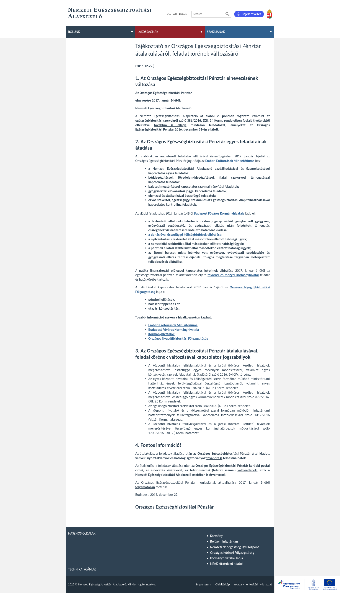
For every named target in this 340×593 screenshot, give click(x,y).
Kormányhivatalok (161, 334)
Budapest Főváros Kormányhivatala (219, 213)
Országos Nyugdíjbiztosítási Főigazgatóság (178, 338)
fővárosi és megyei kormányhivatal (233, 275)
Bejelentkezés (251, 14)
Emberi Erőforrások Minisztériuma (230, 161)
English (183, 13)
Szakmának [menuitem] (216, 32)
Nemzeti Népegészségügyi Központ (234, 547)
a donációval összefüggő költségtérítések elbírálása (184, 235)
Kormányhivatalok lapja (226, 558)
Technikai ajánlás (82, 569)
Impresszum (203, 584)
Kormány (216, 536)
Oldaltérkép (222, 584)
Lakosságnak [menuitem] (147, 32)
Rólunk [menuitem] (74, 32)
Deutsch (172, 13)
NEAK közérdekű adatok (227, 564)
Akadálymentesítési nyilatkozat (253, 584)
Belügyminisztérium (224, 541)
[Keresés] (227, 14)
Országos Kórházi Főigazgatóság (232, 553)
